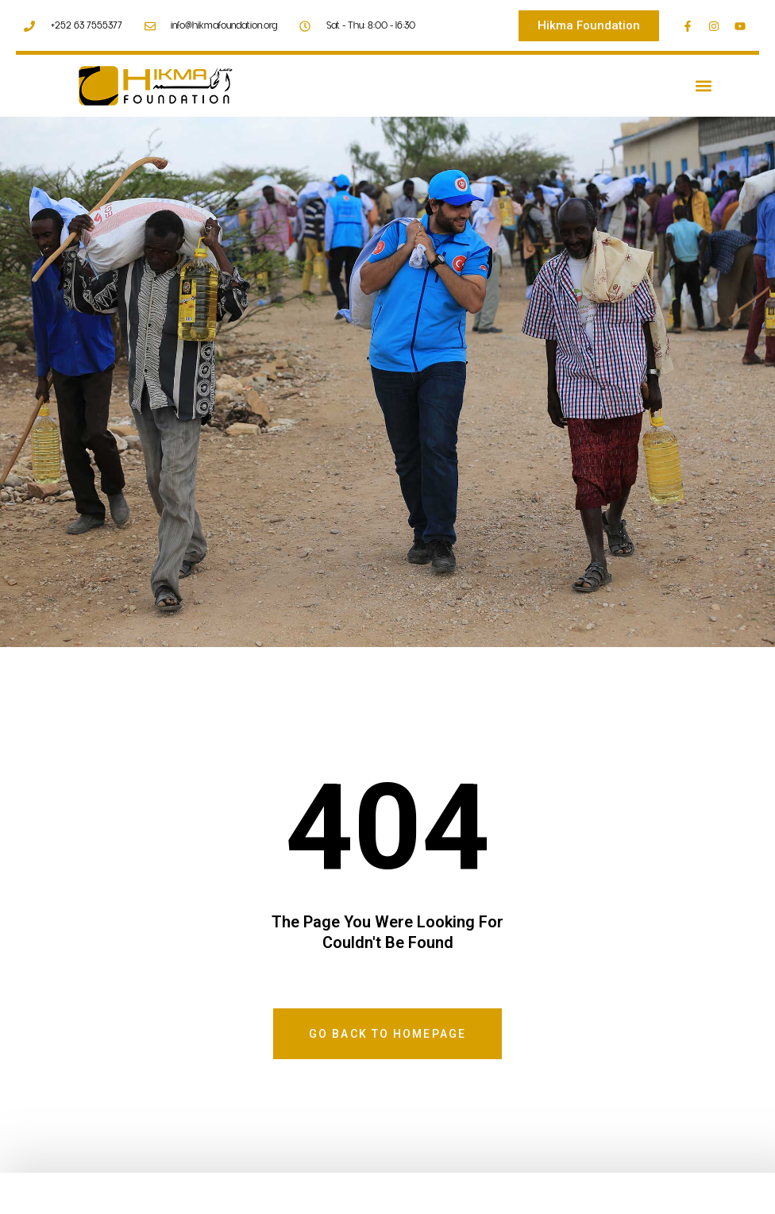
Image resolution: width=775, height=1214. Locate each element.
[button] (703, 86)
